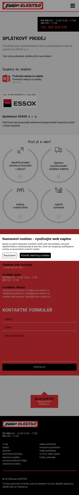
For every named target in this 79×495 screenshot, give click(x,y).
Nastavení (10, 255)
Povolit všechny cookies (35, 255)
